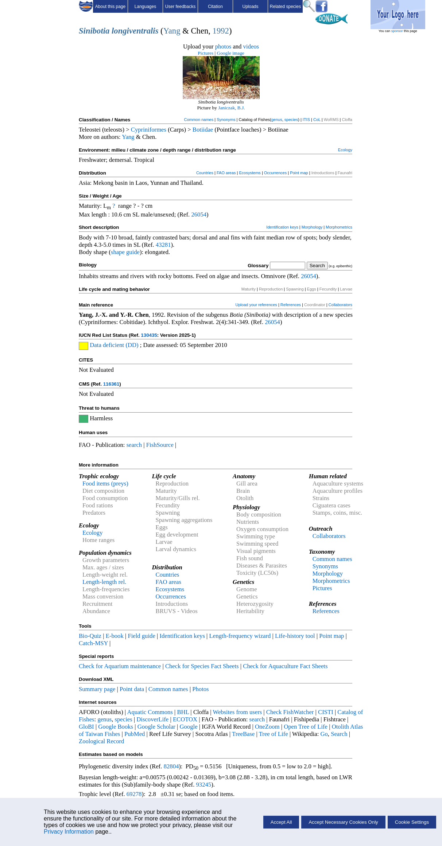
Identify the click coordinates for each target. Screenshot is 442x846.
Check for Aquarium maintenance (120, 666)
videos (251, 46)
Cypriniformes (148, 129)
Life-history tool (295, 635)
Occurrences (275, 173)
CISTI (325, 712)
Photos (200, 689)
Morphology (312, 227)
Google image (230, 53)
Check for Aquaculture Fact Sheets (285, 666)
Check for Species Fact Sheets (202, 666)
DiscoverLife (152, 719)
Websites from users (237, 712)
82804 (171, 766)
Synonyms (226, 119)
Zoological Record (101, 741)
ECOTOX (185, 719)
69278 (134, 794)
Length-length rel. (104, 581)
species (291, 119)
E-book (115, 635)
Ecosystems (250, 173)
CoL (317, 119)
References (290, 305)
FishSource (160, 444)
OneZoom (267, 726)
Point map (299, 173)
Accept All (281, 822)
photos (223, 46)
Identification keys (282, 227)
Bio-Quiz (90, 635)
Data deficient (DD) (114, 345)
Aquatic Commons (149, 712)
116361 (111, 384)
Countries (204, 173)
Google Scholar (156, 726)
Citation (215, 6)
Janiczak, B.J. (231, 107)
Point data (132, 689)
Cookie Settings (412, 822)
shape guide (125, 252)
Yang (172, 30)
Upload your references (256, 305)
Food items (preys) (105, 483)
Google (189, 726)
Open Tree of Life (305, 726)
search (134, 444)
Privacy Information (69, 832)
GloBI (86, 726)
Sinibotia (94, 30)
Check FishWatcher (290, 712)
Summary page (97, 689)
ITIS (306, 119)
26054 (198, 214)
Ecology (345, 150)
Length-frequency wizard (240, 635)
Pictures (205, 53)
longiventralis (135, 30)
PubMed (134, 733)
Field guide (141, 635)
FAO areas (226, 173)
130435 (149, 335)
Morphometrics (339, 227)
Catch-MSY (93, 643)
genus (276, 119)
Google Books (115, 726)
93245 (204, 784)
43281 (163, 244)
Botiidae (203, 129)
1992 (221, 30)
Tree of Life (273, 733)
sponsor (397, 31)
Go (324, 733)
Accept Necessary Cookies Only (343, 822)
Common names (198, 119)
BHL (183, 712)
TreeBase (243, 733)
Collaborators (340, 305)
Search (339, 733)
